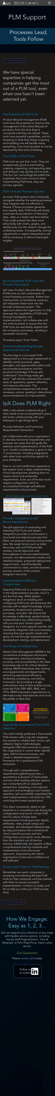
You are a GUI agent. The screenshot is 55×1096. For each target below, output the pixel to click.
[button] (50, 3)
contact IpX (27, 958)
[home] (5, 2)
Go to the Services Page (14, 61)
